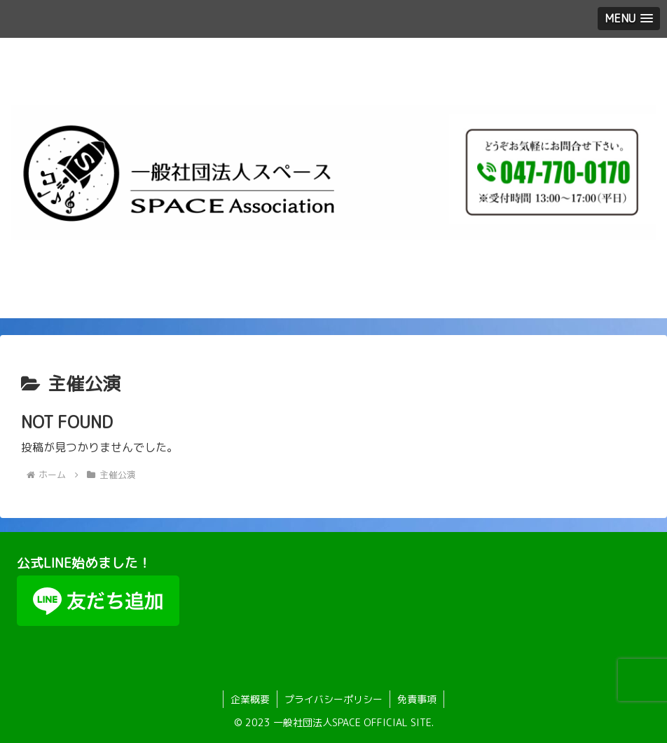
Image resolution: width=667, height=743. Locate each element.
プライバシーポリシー (333, 699)
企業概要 (250, 699)
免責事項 (416, 699)
